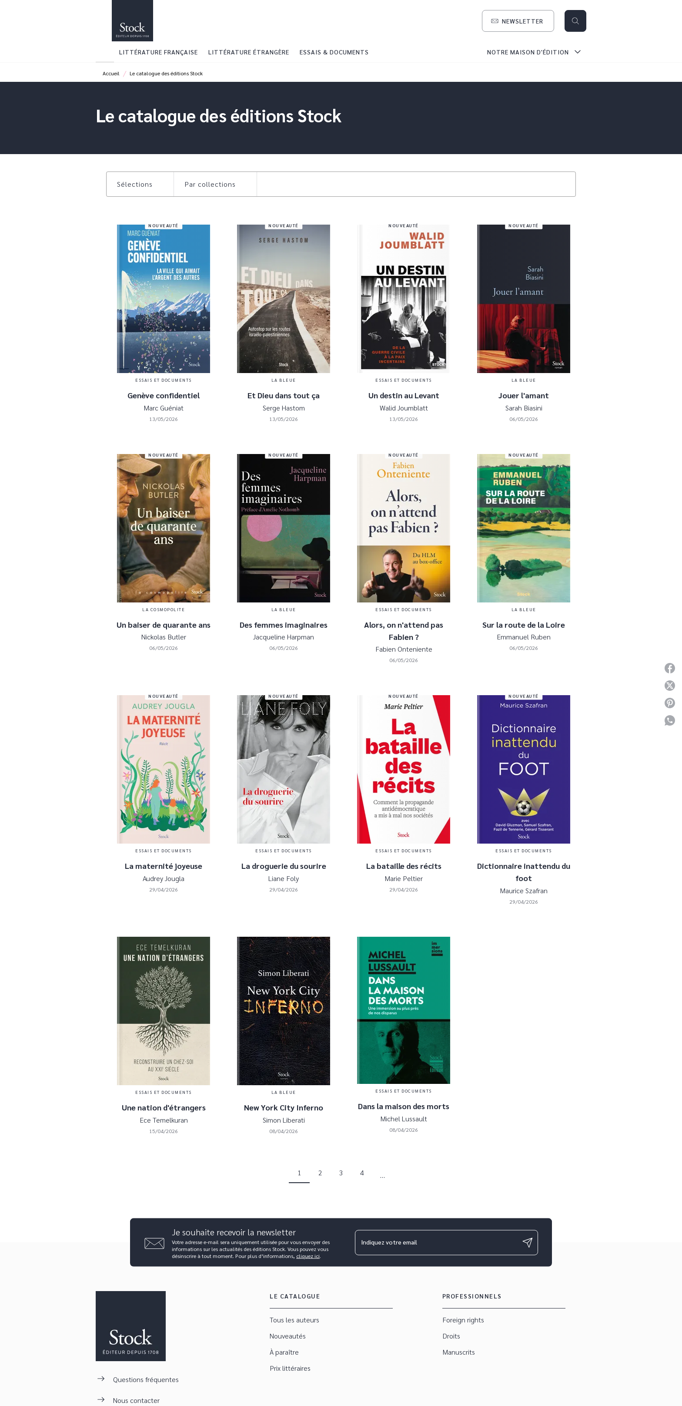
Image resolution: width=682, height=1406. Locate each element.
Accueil (111, 73)
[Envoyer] (527, 1242)
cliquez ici (308, 1255)
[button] (518, 21)
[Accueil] (132, 20)
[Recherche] (575, 21)
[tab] (105, 51)
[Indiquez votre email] (435, 1242)
